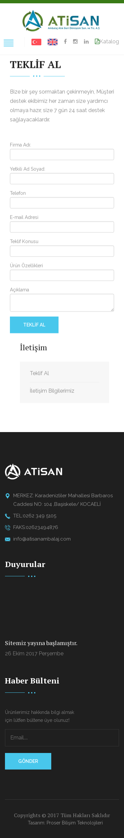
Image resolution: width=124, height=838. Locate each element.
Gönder (28, 761)
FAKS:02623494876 (35, 527)
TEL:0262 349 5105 (34, 516)
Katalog (107, 41)
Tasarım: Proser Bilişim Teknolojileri (65, 822)
